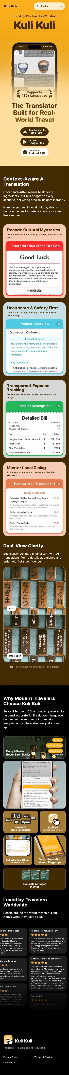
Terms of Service (43, 1057)
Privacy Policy (11, 1057)
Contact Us (9, 1062)
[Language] (50, 6)
